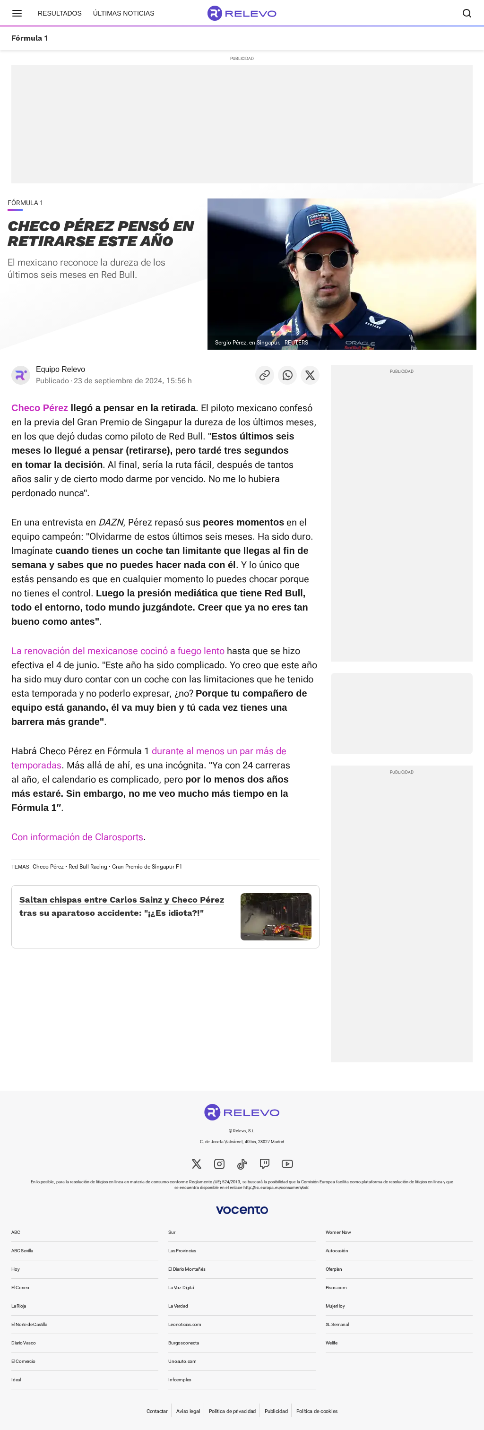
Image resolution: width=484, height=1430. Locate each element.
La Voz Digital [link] (181, 1287)
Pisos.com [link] (336, 1287)
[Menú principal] (17, 13)
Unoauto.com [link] (182, 1361)
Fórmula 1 (29, 38)
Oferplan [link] (334, 1269)
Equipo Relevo (60, 369)
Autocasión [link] (337, 1250)
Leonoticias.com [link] (184, 1324)
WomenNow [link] (338, 1232)
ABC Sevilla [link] (22, 1250)
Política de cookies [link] (316, 1411)
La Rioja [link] (18, 1306)
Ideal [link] (16, 1379)
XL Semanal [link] (337, 1324)
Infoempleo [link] (179, 1379)
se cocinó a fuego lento (176, 650)
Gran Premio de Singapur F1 (147, 866)
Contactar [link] (157, 1411)
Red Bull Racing (88, 866)
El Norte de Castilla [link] (29, 1324)
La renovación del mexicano (69, 650)
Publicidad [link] (276, 1411)
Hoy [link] (15, 1269)
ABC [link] (15, 1232)
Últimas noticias (124, 13)
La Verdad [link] (178, 1306)
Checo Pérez (48, 866)
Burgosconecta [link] (183, 1342)
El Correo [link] (20, 1287)
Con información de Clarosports (77, 837)
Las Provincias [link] (182, 1250)
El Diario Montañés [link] (186, 1269)
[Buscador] (467, 13)
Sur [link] (171, 1232)
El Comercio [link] (23, 1361)
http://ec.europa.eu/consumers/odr (275, 1187)
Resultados (60, 13)
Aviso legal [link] (188, 1411)
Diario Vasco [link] (23, 1342)
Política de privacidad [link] (232, 1411)
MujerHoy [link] (335, 1306)
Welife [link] (331, 1342)
